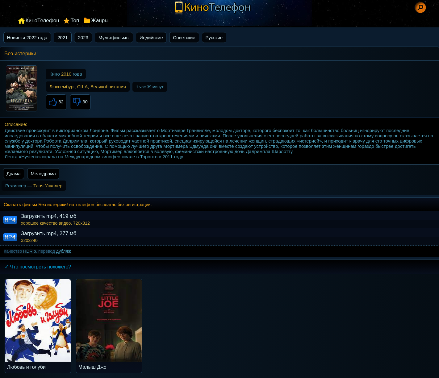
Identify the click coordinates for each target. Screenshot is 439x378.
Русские (214, 37)
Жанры (99, 20)
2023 (83, 37)
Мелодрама (43, 173)
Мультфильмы (113, 37)
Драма (13, 173)
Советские (184, 37)
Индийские (151, 37)
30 (80, 102)
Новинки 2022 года (27, 37)
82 (56, 102)
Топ (74, 20)
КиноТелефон (42, 20)
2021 (62, 37)
